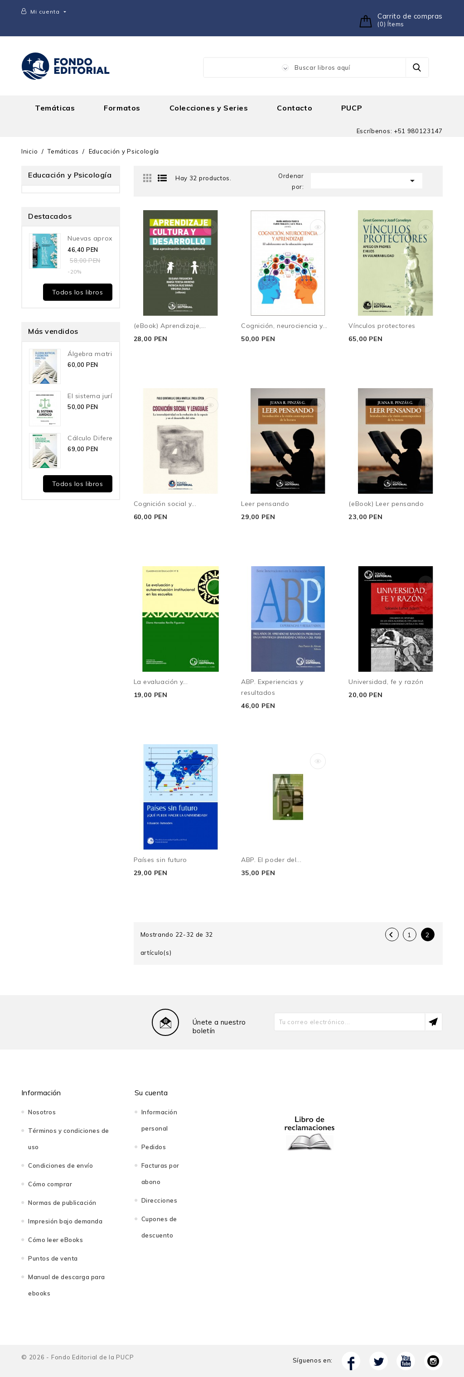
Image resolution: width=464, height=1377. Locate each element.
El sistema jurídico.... (100, 396)
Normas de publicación (62, 1202)
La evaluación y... (161, 682)
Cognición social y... (165, 504)
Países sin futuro (161, 860)
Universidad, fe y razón (385, 682)
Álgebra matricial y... (100, 354)
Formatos (122, 107)
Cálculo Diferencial (98, 438)
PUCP (351, 107)
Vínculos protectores (381, 326)
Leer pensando (265, 504)
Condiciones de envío (60, 1165)
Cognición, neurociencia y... (284, 326)
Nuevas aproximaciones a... (112, 238)
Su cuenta (151, 1092)
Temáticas (55, 107)
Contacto (294, 107)
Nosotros (42, 1112)
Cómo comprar (50, 1184)
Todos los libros (77, 292)
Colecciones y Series (208, 107)
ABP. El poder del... (271, 860)
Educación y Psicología (69, 174)
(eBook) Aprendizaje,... (170, 326)
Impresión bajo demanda (65, 1221)
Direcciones (159, 1200)
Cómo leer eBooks (55, 1239)
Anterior (391, 934)
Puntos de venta (53, 1258)
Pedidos (153, 1147)
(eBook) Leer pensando (386, 504)
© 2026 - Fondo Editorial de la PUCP (77, 1357)
